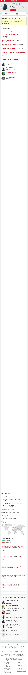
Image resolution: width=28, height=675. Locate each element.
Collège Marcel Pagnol (8, 40)
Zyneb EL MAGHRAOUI (7, 546)
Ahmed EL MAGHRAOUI (12, 605)
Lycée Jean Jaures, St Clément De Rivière (13, 52)
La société (7, 653)
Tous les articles (13, 653)
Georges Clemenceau (8, 44)
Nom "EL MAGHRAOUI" (12, 630)
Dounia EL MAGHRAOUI (12, 616)
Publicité (19, 651)
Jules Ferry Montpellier (8, 48)
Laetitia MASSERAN (11, 63)
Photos (21, 14)
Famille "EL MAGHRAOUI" (12, 634)
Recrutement (19, 653)
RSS (16, 651)
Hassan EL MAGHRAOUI (12, 624)
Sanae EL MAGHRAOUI (12, 600)
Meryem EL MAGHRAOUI (12, 610)
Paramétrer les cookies (18, 654)
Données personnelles (9, 654)
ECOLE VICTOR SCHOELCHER (10, 34)
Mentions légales (5, 655)
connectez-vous (6, 21)
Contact (12, 651)
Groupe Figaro (12, 655)
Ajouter (13, 9)
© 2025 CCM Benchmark (21, 655)
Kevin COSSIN (9, 67)
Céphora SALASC (10, 77)
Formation (24, 651)
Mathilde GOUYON (11, 72)
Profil (8, 14)
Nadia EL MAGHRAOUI (11, 620)
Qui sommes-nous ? (6, 651)
